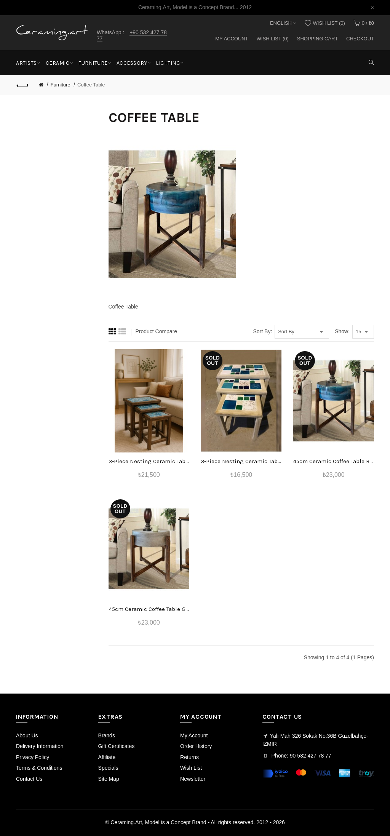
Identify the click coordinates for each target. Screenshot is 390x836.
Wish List (191, 768)
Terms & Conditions (39, 768)
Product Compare (156, 331)
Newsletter (192, 779)
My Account (231, 39)
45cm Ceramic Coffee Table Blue (333, 461)
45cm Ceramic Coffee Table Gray (149, 609)
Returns (189, 757)
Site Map (108, 779)
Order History (196, 746)
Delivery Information (40, 746)
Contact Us (29, 779)
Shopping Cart (317, 39)
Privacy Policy (32, 757)
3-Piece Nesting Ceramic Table (149, 461)
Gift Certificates (116, 746)
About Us (27, 735)
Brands (106, 735)
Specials (108, 768)
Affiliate (107, 757)
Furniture (60, 85)
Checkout (360, 39)
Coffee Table (91, 85)
